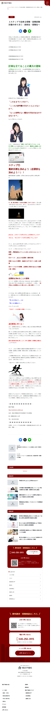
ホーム (8, 7)
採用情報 (4, 707)
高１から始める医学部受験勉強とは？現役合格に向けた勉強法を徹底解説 (30, 524)
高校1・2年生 (6, 693)
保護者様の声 (25, 581)
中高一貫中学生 (6, 698)
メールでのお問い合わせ (33, 552)
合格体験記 (25, 588)
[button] (47, 2)
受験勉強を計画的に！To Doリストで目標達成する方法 (30, 503)
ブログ (12, 7)
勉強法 (25, 585)
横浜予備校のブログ (29, 690)
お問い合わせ (5, 709)
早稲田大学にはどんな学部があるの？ (28, 480)
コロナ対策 (25, 574)
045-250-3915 (18, 552)
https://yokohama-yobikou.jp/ (16, 410)
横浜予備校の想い (6, 684)
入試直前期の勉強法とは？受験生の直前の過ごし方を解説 (30, 531)
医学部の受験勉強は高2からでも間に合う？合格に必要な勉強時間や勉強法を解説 (30, 517)
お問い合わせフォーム (25, 653)
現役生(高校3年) (6, 695)
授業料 (25, 595)
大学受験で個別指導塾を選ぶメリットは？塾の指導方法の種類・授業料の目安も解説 (30, 488)
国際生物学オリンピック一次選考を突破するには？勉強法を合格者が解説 (30, 495)
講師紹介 (27, 687)
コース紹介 (4, 690)
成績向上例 (25, 592)
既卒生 (4, 701)
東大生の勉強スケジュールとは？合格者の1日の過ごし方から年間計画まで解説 (30, 538)
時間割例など (25, 598)
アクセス (4, 704)
